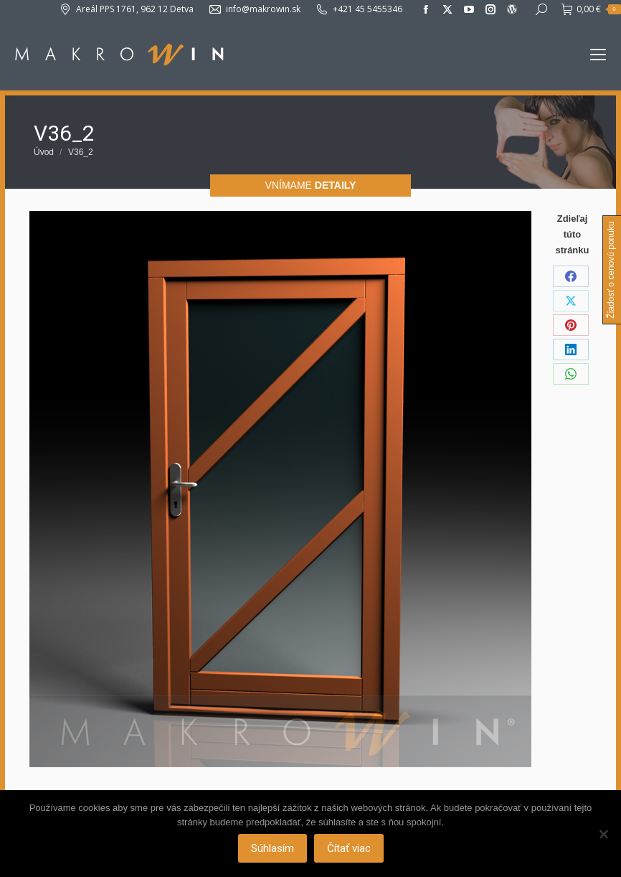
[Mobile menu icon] (598, 54)
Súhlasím (272, 848)
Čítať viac (349, 848)
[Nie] (603, 834)
